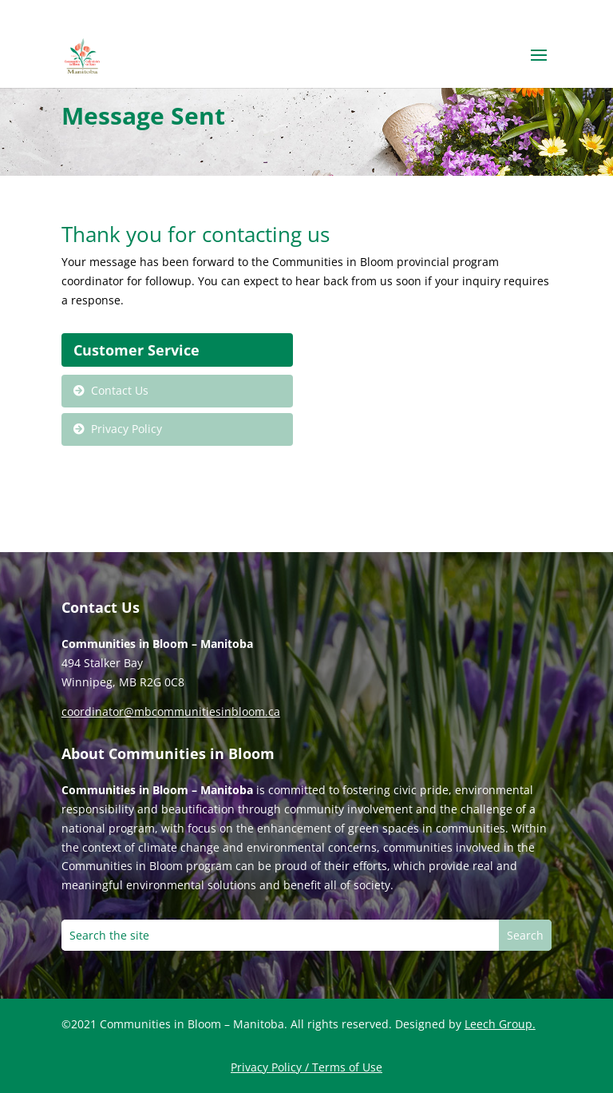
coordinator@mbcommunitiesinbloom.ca (170, 711)
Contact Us (119, 390)
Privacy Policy (126, 428)
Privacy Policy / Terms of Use (306, 1067)
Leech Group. (500, 1023)
